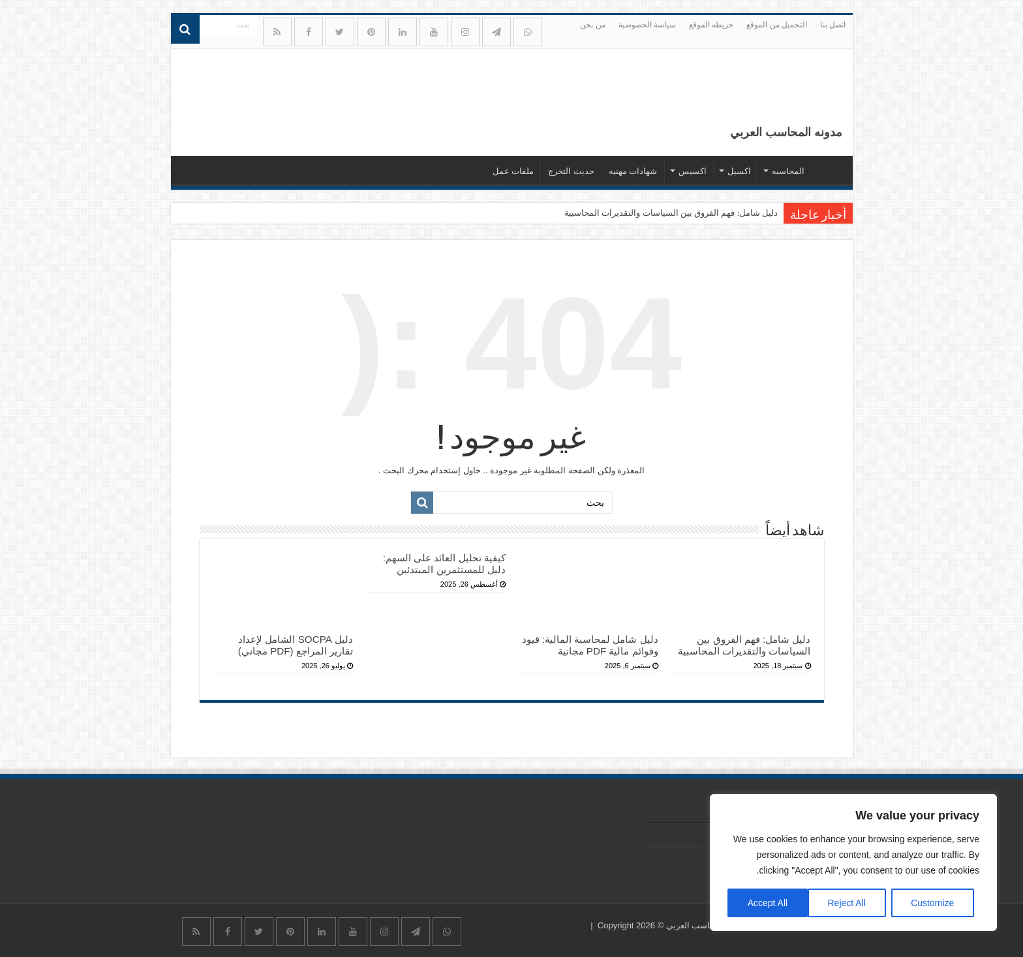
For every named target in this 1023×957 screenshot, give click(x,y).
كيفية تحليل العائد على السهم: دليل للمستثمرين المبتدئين (444, 563)
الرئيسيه (829, 169)
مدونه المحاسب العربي (786, 132)
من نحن (592, 24)
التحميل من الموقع (776, 24)
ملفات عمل (513, 171)
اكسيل (739, 171)
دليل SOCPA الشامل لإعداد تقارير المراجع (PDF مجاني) (295, 645)
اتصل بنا (833, 24)
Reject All (846, 903)
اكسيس (693, 171)
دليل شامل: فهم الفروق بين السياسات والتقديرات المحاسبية (671, 213)
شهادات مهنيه (633, 171)
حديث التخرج (571, 171)
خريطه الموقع (711, 24)
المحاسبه (788, 171)
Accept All (767, 903)
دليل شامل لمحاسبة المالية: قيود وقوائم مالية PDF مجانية (590, 645)
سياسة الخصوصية (647, 24)
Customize (932, 903)
